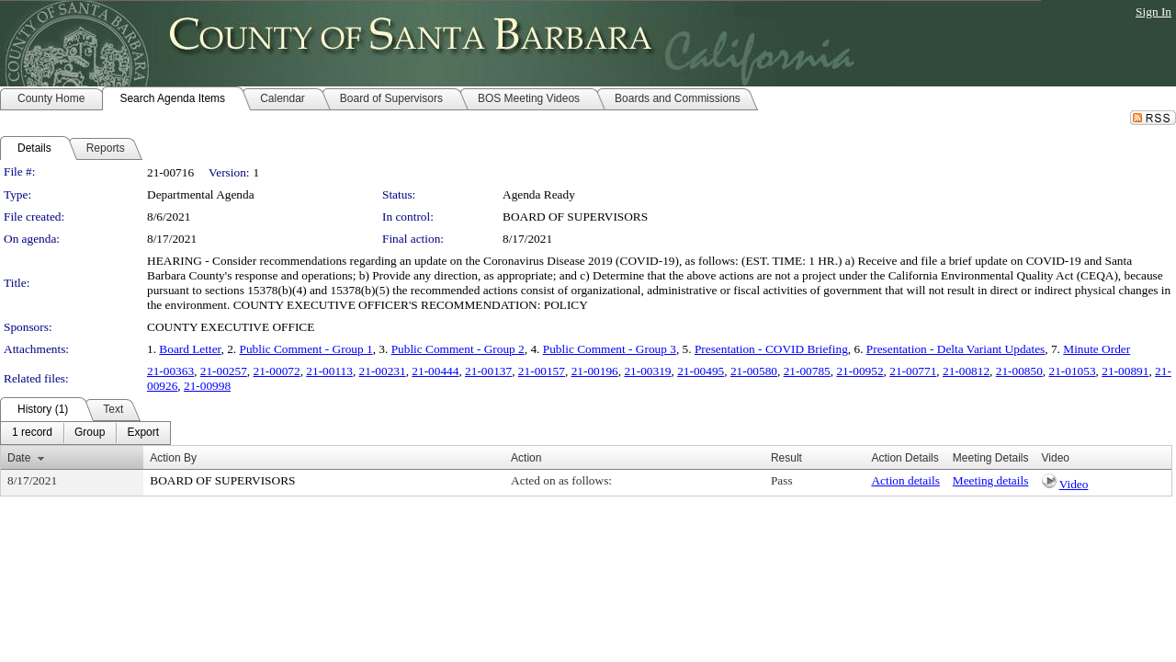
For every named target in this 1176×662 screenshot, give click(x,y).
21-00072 (277, 371)
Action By (173, 457)
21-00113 (329, 371)
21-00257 (223, 371)
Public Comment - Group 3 (609, 349)
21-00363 (170, 371)
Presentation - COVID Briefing (771, 349)
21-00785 (807, 371)
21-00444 (435, 371)
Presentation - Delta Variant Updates (955, 349)
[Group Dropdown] (89, 433)
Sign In (1153, 11)
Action (526, 457)
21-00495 (700, 371)
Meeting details (991, 480)
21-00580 (753, 371)
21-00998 (207, 386)
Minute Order (1096, 349)
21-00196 (594, 371)
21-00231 (382, 371)
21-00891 (1125, 371)
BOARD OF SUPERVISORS (575, 216)
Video (1074, 484)
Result (786, 457)
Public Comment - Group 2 (458, 349)
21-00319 (647, 371)
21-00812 (966, 371)
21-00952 (859, 371)
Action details (905, 480)
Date (18, 457)
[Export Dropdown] (143, 433)
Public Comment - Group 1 (306, 349)
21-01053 (1072, 371)
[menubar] (85, 433)
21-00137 (488, 371)
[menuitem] (32, 433)
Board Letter (189, 349)
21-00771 (912, 371)
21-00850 (1019, 371)
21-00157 (541, 371)
